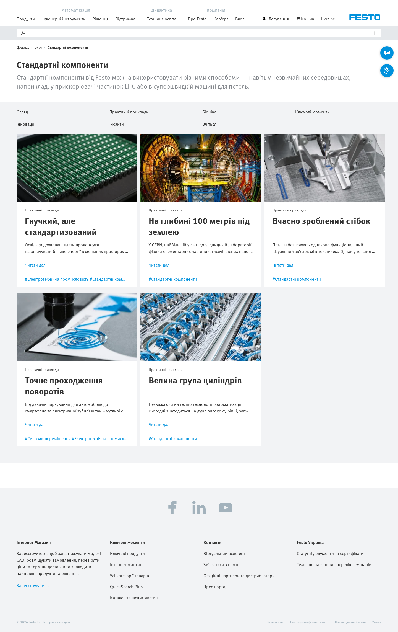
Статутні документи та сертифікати (330, 553)
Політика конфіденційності (309, 622)
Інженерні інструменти (63, 19)
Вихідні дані (275, 622)
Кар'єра (221, 19)
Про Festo (197, 19)
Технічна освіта (161, 19)
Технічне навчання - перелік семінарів (334, 564)
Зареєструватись (33, 585)
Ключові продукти (127, 553)
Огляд (22, 111)
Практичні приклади (129, 111)
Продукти (26, 19)
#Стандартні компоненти (114, 279)
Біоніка (209, 111)
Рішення (100, 19)
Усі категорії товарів (129, 575)
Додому (23, 47)
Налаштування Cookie (350, 622)
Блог (239, 19)
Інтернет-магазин (127, 564)
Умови (376, 622)
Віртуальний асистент (224, 553)
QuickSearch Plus (126, 586)
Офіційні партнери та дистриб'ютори (239, 575)
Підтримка (125, 19)
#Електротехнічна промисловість (57, 279)
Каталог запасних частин (134, 597)
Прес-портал (215, 586)
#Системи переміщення (48, 438)
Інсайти (116, 123)
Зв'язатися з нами (220, 564)
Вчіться (209, 123)
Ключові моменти (312, 111)
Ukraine (328, 19)
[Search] (199, 33)
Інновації (25, 123)
